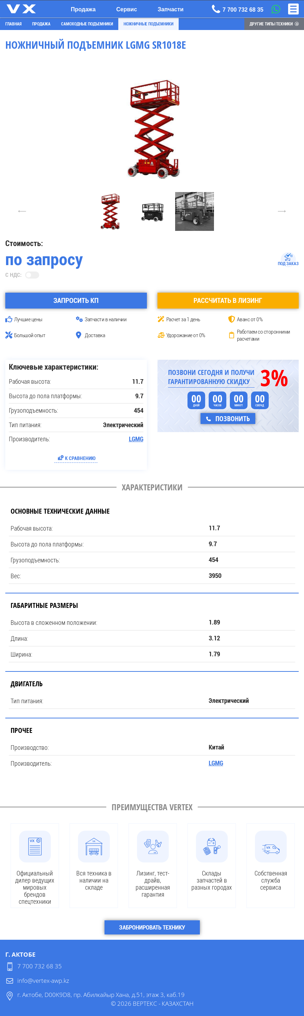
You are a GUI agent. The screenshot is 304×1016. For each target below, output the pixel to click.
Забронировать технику (152, 927)
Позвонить (232, 418)
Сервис (126, 9)
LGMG (136, 438)
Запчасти (171, 9)
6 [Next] (282, 211)
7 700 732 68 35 (39, 966)
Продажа (83, 9)
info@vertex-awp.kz (43, 980)
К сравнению (80, 457)
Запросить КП (76, 300)
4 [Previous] (22, 211)
